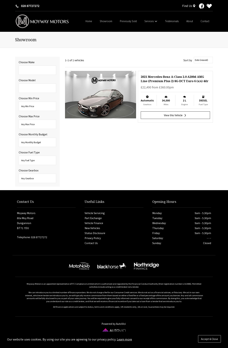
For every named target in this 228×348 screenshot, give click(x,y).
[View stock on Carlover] (209, 7)
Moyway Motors (42, 21)
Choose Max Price (29, 116)
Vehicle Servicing (95, 213)
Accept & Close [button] (209, 339)
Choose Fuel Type (29, 152)
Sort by (187, 60)
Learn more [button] (124, 339)
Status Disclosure (95, 233)
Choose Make (27, 62)
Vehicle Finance (94, 223)
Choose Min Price (29, 98)
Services (150, 21)
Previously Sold (128, 21)
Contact (205, 21)
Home (89, 21)
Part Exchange (93, 218)
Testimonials (172, 21)
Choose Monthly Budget (33, 134)
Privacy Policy (93, 238)
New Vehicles (92, 228)
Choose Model (27, 80)
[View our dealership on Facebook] (201, 7)
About (189, 21)
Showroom (106, 21)
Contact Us (91, 243)
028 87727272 (30, 6)
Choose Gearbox (28, 170)
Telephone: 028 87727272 (32, 237)
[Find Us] (189, 6)
